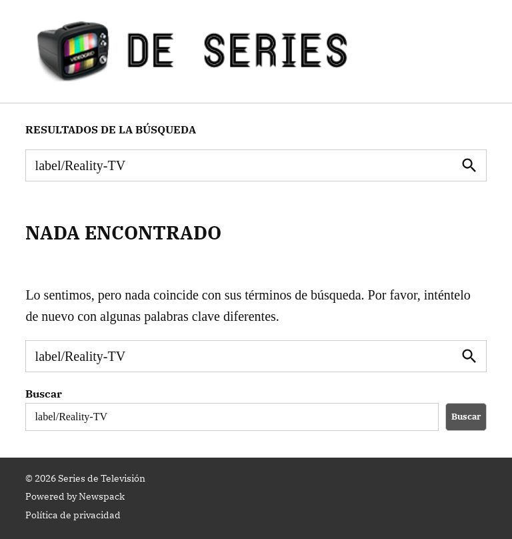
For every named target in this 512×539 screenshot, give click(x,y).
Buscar (43, 393)
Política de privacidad (73, 515)
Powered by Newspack (75, 496)
